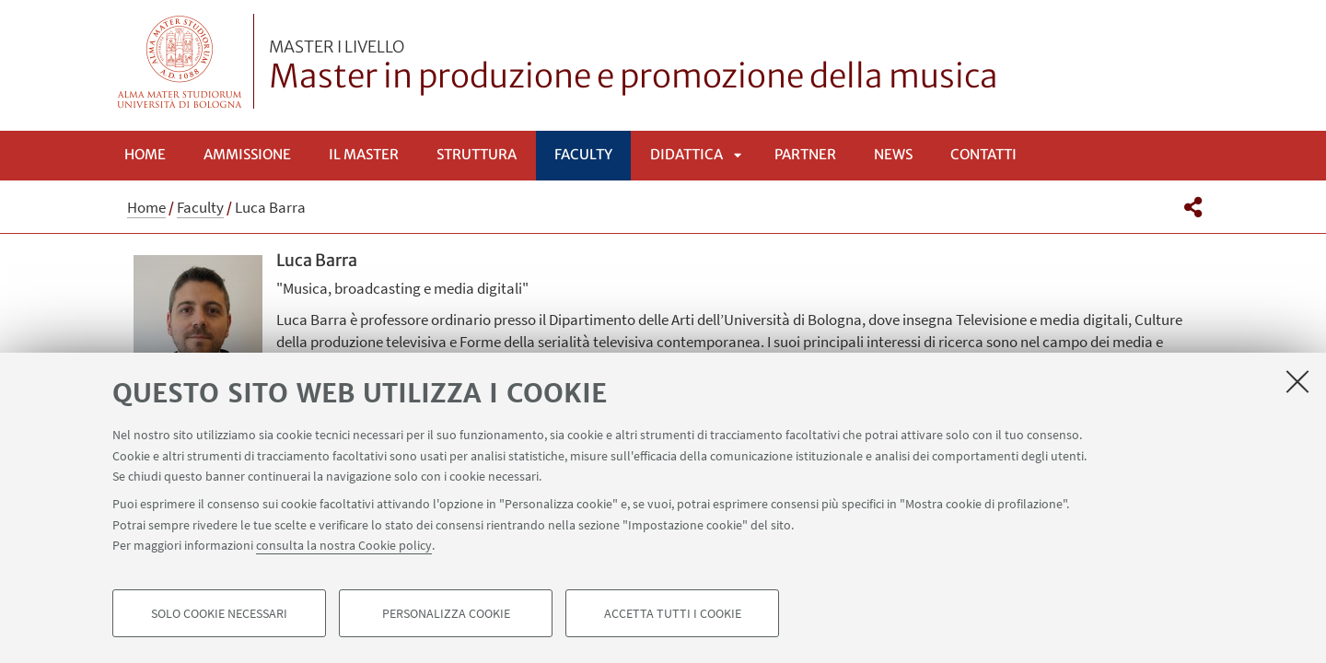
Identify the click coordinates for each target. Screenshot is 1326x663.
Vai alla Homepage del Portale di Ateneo (180, 61)
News (893, 154)
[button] (1193, 207)
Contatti (983, 154)
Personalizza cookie (446, 613)
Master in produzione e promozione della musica (633, 67)
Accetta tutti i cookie (672, 613)
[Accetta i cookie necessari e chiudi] (1297, 381)
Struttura (476, 154)
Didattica (686, 154)
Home (145, 154)
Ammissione (247, 154)
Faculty (583, 154)
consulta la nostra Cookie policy (344, 545)
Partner (805, 154)
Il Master (364, 154)
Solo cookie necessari (219, 613)
